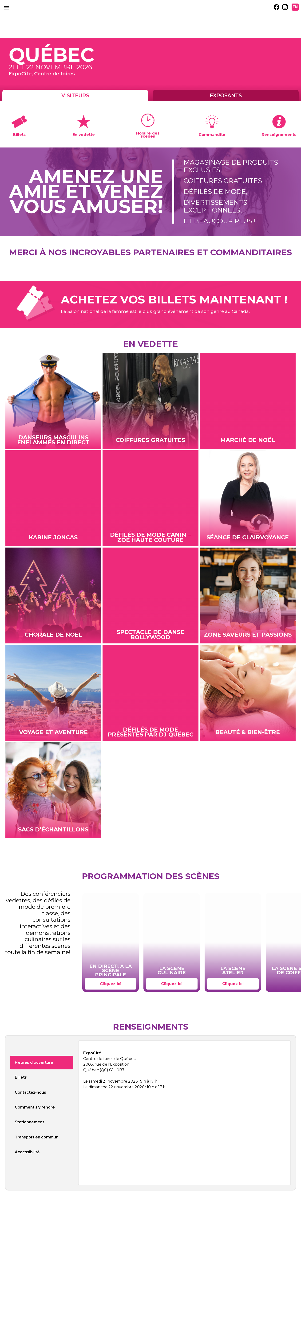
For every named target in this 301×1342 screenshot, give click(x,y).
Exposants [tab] (226, 95)
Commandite (212, 134)
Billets (19, 134)
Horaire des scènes (147, 134)
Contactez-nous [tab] (30, 1092)
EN (295, 7)
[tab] (41, 1165)
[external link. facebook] (276, 7)
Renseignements (279, 134)
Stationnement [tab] (29, 1122)
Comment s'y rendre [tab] (35, 1107)
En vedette (83, 134)
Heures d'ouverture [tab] (34, 1062)
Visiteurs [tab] (75, 95)
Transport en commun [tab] (36, 1137)
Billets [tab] (21, 1077)
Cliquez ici (110, 984)
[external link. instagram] (285, 7)
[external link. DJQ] (123, 262)
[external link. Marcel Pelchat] (153, 262)
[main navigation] (6, 7)
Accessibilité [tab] (27, 1152)
